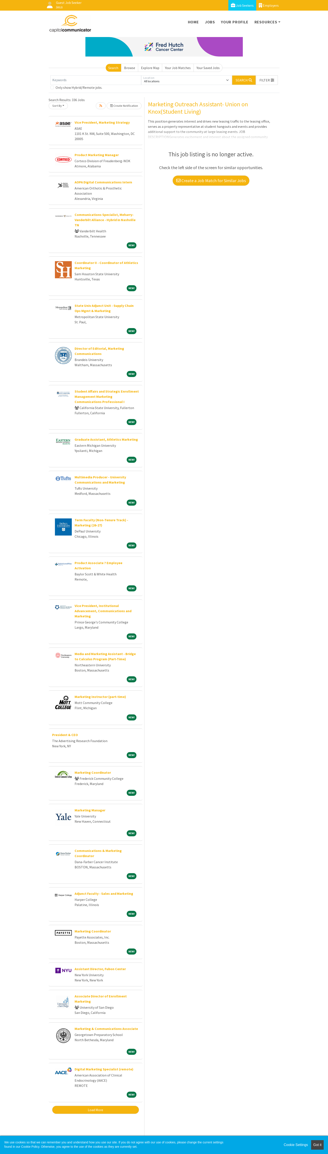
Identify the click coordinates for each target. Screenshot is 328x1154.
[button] (267, 80)
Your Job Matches (178, 68)
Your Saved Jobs (208, 68)
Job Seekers (242, 5)
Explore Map (150, 68)
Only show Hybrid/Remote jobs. (79, 87)
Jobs (210, 21)
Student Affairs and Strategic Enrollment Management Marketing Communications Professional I (107, 396)
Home (193, 21)
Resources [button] (265, 21)
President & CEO (65, 735)
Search (113, 68)
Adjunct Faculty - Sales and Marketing (104, 893)
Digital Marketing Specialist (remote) (104, 1069)
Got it (317, 1145)
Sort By (57, 106)
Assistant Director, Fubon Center (100, 969)
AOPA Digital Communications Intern (103, 182)
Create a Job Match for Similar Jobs (211, 180)
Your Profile (234, 21)
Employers (269, 5)
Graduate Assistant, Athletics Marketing (106, 439)
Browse (129, 68)
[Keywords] (95, 80)
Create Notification (124, 106)
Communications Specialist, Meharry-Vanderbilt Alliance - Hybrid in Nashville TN (105, 219)
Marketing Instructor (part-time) (100, 696)
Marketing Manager (90, 810)
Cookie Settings (296, 1145)
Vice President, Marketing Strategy (102, 122)
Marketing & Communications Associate (106, 1028)
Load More (95, 1110)
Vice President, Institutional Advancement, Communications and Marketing (103, 611)
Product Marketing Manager (97, 155)
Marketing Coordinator (93, 772)
